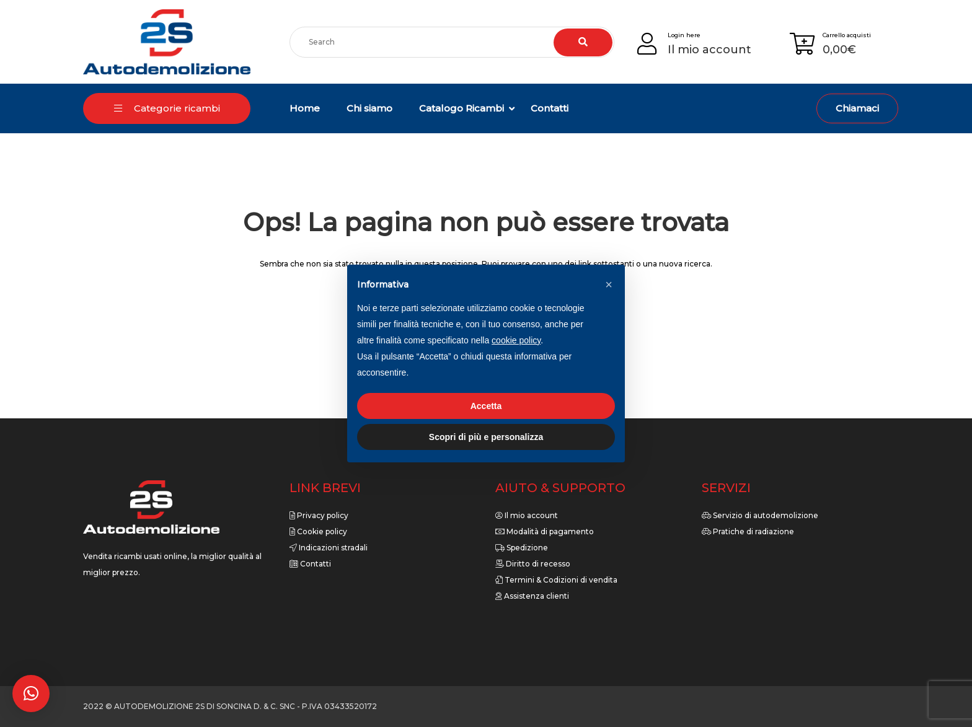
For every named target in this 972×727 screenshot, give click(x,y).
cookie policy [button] (516, 340)
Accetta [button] (486, 406)
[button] (31, 693)
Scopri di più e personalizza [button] (486, 437)
